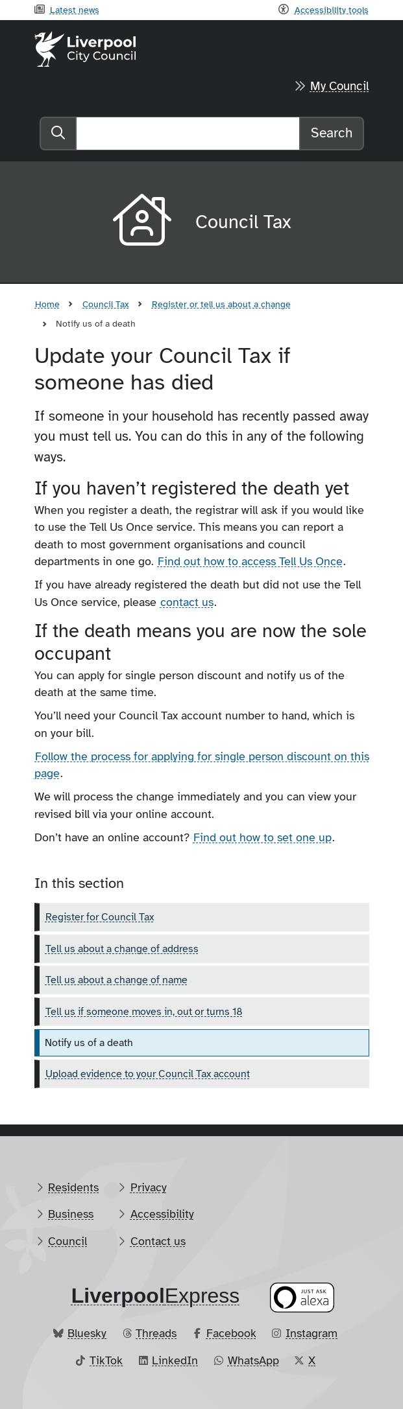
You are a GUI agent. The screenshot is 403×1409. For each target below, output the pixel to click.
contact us (187, 602)
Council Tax (105, 304)
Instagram (311, 1333)
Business (70, 1214)
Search (331, 132)
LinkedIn (175, 1360)
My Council (339, 86)
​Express (155, 1295)
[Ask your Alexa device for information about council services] (301, 1297)
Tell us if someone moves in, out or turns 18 (144, 1011)
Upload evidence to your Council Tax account (147, 1073)
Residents (73, 1187)
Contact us (158, 1241)
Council (67, 1241)
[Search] (188, 133)
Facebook (231, 1333)
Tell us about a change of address (122, 948)
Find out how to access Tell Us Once (250, 561)
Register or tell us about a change (221, 304)
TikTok (106, 1360)
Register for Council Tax (99, 917)
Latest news (74, 10)
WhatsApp (253, 1360)
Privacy (148, 1187)
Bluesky (86, 1333)
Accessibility (162, 1214)
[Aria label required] (143, 222)
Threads (156, 1333)
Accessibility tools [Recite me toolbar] (332, 10)
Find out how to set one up (262, 837)
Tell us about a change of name (116, 979)
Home (47, 304)
